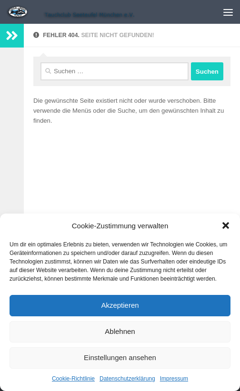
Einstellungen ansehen (120, 357)
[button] (225, 225)
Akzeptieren (120, 305)
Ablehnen (120, 331)
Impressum (174, 378)
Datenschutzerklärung (127, 378)
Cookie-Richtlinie (73, 378)
